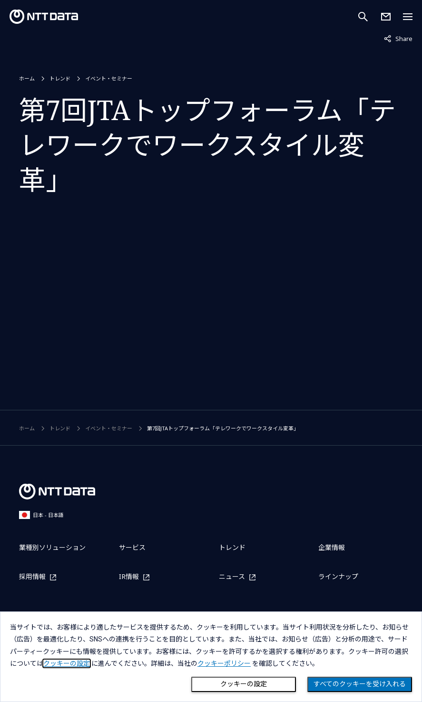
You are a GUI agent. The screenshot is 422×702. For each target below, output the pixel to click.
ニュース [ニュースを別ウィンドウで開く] (232, 576)
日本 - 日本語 (41, 515)
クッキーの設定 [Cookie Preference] (243, 684)
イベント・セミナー (108, 78)
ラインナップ (338, 576)
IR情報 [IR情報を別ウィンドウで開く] (129, 576)
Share (398, 38)
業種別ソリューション (52, 547)
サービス (132, 547)
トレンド (59, 78)
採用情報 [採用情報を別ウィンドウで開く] (32, 576)
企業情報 (331, 547)
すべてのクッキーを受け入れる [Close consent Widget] (360, 684)
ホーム (27, 78)
